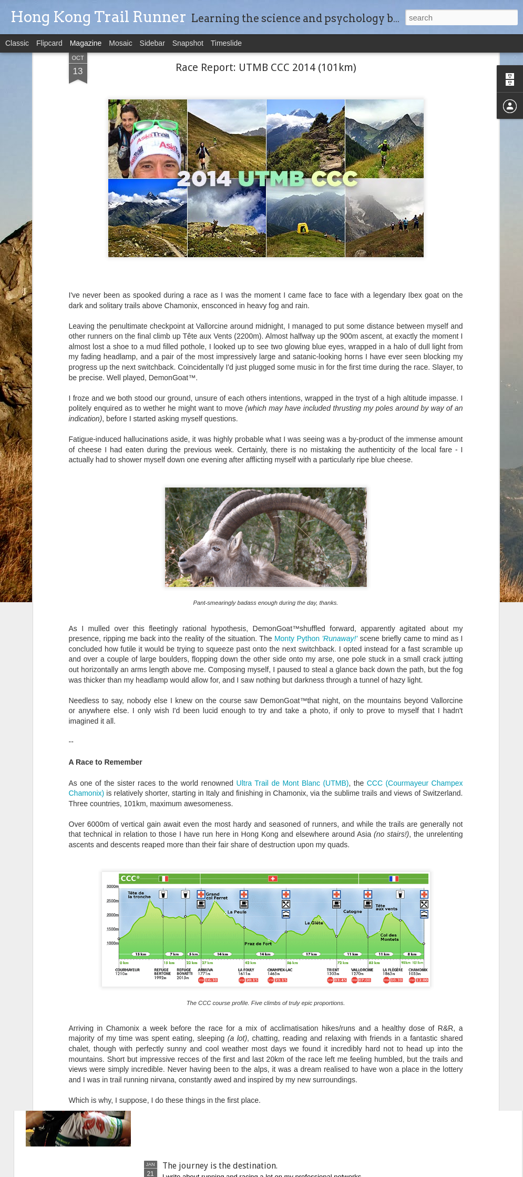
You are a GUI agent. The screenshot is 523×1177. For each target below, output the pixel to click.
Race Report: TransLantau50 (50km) (228, 927)
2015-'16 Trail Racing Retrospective (229, 808)
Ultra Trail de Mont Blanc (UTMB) (293, 624)
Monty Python (315, 480)
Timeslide (226, 43)
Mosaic (120, 43)
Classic (17, 43)
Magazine (86, 43)
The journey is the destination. (220, 1166)
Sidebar (152, 43)
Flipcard (49, 43)
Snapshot (187, 43)
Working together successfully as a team (238, 1046)
